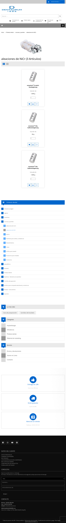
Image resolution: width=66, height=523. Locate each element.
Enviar (5, 494)
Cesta (60, 20)
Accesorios (9, 260)
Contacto (7, 360)
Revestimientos (10, 243)
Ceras (7, 247)
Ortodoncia (7, 330)
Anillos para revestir (11, 251)
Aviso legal (57, 520)
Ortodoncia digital (8, 209)
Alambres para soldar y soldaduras (15, 238)
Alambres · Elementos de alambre (12, 277)
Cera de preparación (10, 313)
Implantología (8, 326)
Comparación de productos (9, 463)
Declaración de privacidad (31, 520)
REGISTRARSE (55, 1)
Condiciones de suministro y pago (46, 520)
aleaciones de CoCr (11, 226)
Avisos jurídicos (20, 520)
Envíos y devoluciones (11, 351)
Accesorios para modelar (12, 255)
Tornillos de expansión (10, 281)
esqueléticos (7, 264)
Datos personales (6, 455)
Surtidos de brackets (27, 313)
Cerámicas (6, 217)
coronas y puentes (20, 32)
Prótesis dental (10, 32)
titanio (8, 234)
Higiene (6, 213)
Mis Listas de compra (7, 461)
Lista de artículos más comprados (11, 460)
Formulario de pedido (7, 465)
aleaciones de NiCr (31, 32)
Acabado (6, 268)
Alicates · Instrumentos (10, 289)
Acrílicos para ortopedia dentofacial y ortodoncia (16, 285)
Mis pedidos (4, 458)
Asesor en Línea (9, 355)
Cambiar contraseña (7, 456)
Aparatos (6, 294)
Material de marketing (11, 338)
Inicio (2, 32)
